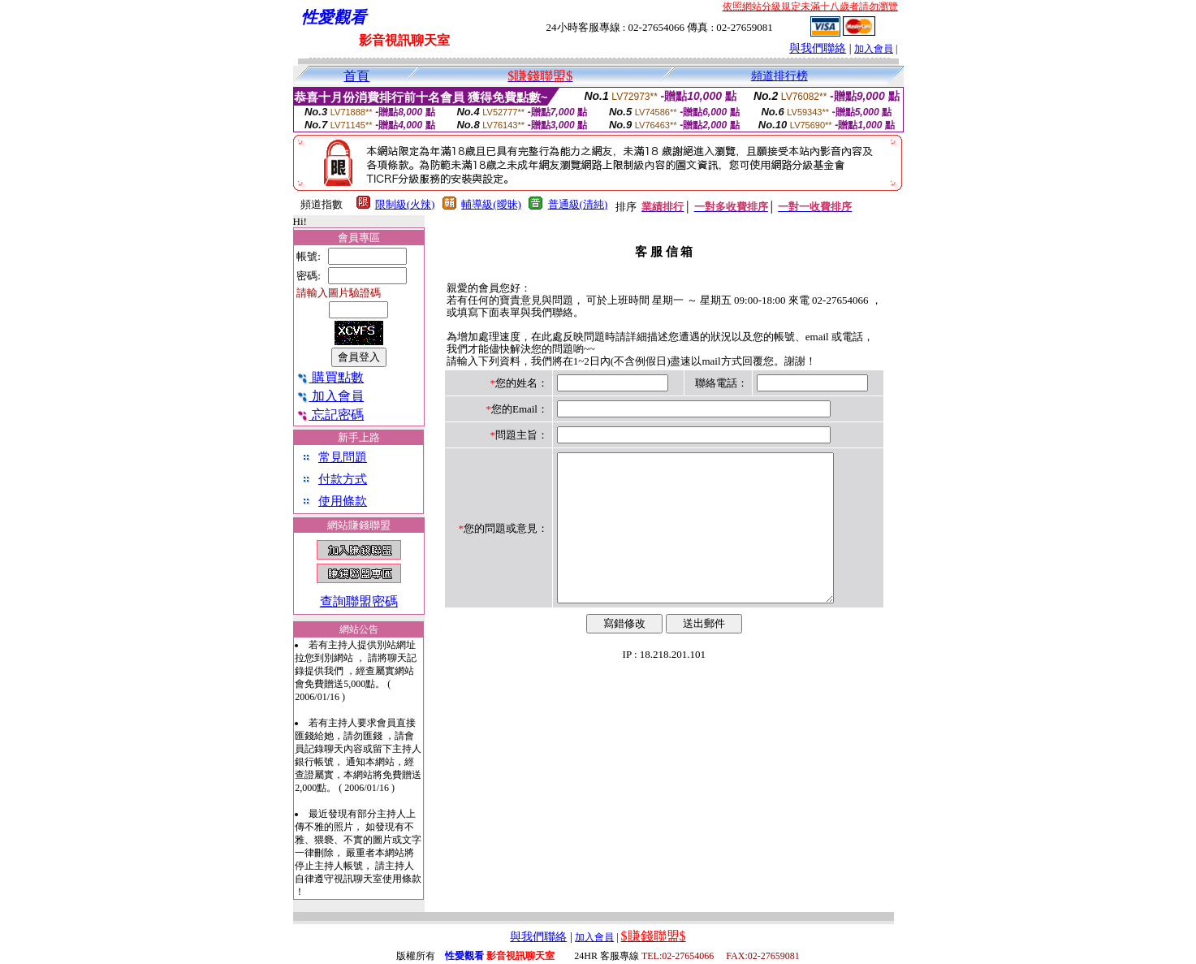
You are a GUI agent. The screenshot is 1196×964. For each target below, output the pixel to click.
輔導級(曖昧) (491, 204)
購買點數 (330, 377)
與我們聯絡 (817, 48)
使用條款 (342, 501)
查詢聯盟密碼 (359, 601)
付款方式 (342, 479)
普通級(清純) (578, 204)
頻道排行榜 (779, 76)
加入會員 (873, 48)
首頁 (356, 76)
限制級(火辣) (405, 204)
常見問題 (342, 457)
